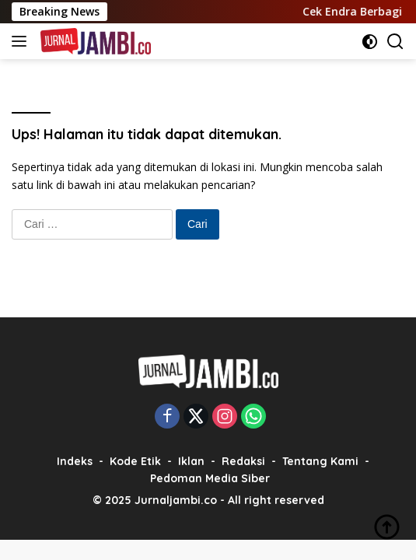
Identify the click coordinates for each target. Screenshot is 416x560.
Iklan (191, 461)
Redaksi (243, 461)
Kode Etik (135, 461)
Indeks (75, 461)
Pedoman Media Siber (210, 478)
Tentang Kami (320, 461)
